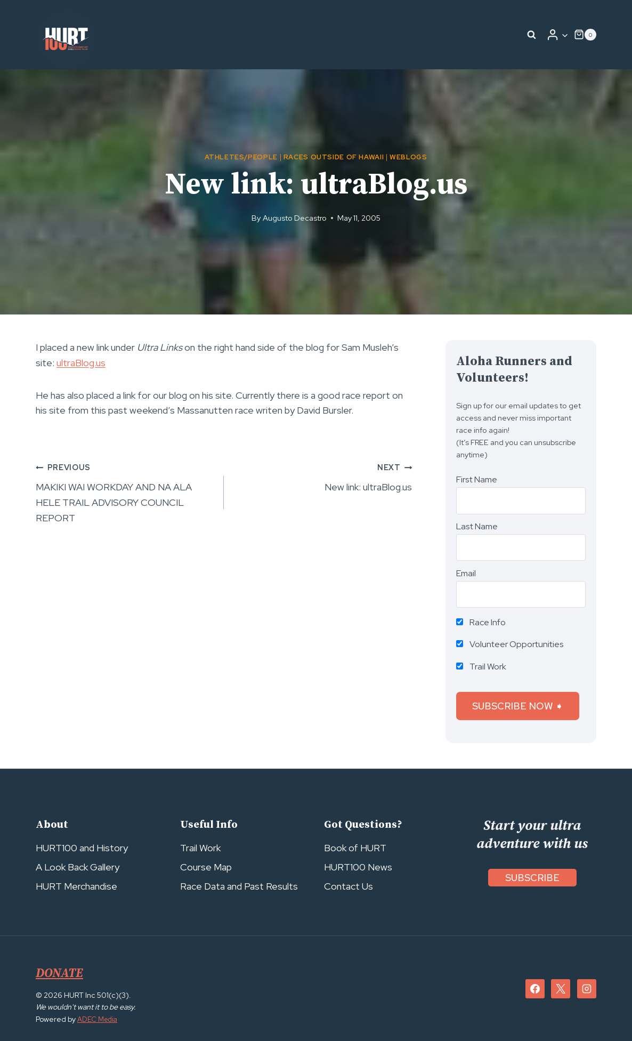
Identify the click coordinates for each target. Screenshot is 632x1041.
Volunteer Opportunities (510, 644)
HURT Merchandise (76, 886)
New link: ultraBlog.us (322, 476)
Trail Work (481, 666)
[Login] (557, 34)
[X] (560, 988)
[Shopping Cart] (585, 35)
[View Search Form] (532, 35)
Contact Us (348, 886)
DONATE (61, 973)
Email (466, 573)
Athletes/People (241, 157)
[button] (565, 35)
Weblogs (408, 157)
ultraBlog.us (81, 363)
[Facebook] (535, 988)
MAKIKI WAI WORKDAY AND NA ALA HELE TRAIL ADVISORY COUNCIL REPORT (125, 491)
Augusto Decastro (295, 218)
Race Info (481, 622)
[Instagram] (586, 988)
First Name (476, 479)
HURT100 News (358, 867)
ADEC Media (98, 1019)
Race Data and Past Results (239, 886)
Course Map (206, 867)
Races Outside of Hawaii (333, 157)
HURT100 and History (82, 848)
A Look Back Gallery (77, 867)
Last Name (477, 526)
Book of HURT (355, 848)
